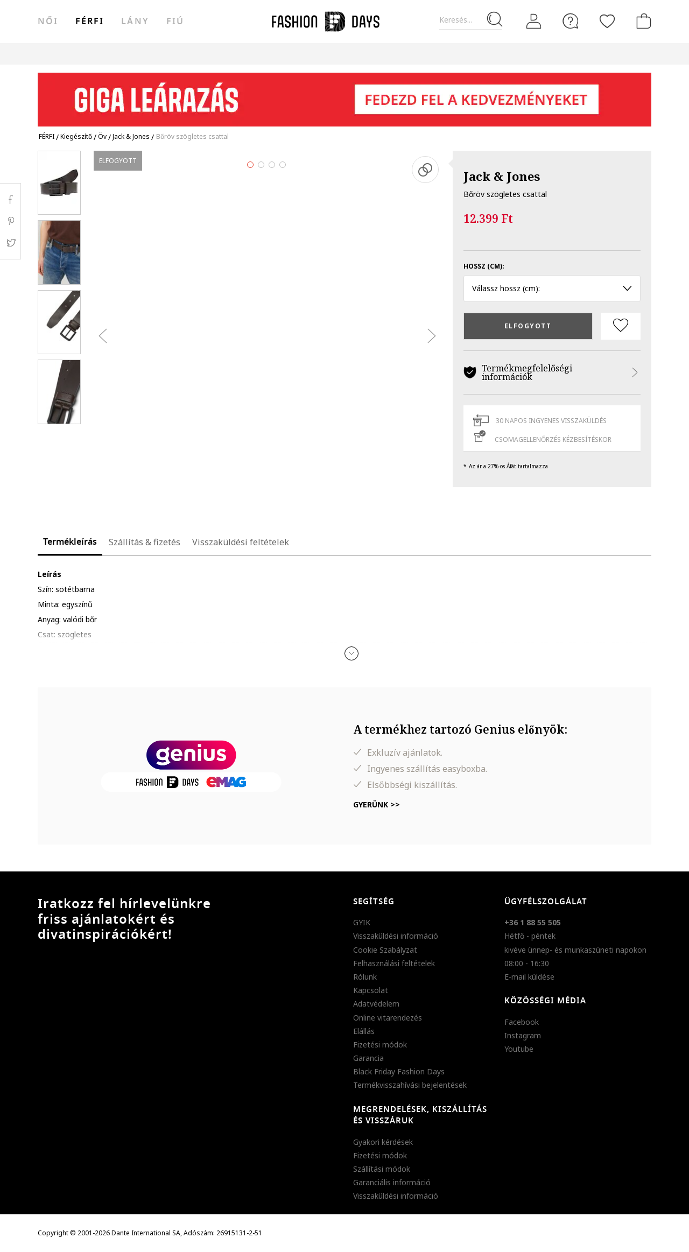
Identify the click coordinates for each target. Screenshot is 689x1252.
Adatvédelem (376, 1003)
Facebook (521, 1022)
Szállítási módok (381, 1169)
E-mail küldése (529, 977)
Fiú (175, 21)
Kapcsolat (370, 990)
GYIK (361, 922)
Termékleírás (70, 542)
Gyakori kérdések (383, 1142)
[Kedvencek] (607, 21)
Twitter (10, 242)
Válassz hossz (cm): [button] (552, 288)
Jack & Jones (501, 176)
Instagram (522, 1035)
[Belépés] (534, 21)
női (48, 21)
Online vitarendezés (387, 1017)
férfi (89, 21)
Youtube (518, 1049)
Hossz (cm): (483, 266)
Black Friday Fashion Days (399, 1071)
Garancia (368, 1058)
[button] (351, 653)
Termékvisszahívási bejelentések (410, 1085)
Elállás (364, 1031)
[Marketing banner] (344, 94)
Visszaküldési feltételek (240, 542)
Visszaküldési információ (395, 936)
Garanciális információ (392, 1182)
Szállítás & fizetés (144, 542)
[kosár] (641, 21)
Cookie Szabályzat (385, 950)
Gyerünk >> (376, 804)
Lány (135, 21)
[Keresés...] (470, 20)
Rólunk (365, 977)
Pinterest (10, 221)
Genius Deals (411, 53)
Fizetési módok (380, 1044)
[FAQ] (570, 21)
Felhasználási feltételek (394, 963)
